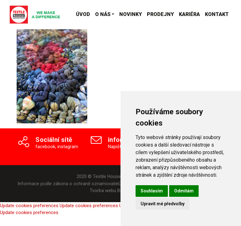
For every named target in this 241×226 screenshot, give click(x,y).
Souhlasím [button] (152, 190)
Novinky (130, 14)
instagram (67, 146)
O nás (102, 14)
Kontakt (217, 14)
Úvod (83, 14)
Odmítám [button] (184, 190)
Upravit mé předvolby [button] (163, 203)
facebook (45, 146)
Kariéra (189, 14)
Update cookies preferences (29, 205)
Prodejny (160, 14)
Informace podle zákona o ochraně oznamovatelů (69, 183)
